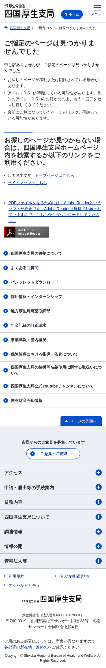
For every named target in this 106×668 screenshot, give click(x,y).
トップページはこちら (54, 175)
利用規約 (16, 576)
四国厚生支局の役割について (36, 253)
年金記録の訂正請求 (28, 325)
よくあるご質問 (24, 268)
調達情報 (53, 531)
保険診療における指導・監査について (44, 354)
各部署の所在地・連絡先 (26, 647)
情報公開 (53, 546)
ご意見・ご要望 (53, 453)
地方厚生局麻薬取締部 (30, 311)
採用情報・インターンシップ (36, 296)
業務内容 (53, 502)
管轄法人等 (53, 561)
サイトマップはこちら (27, 182)
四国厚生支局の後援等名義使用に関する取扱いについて (56, 370)
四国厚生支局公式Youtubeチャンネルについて (52, 386)
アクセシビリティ (24, 585)
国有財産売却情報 (26, 400)
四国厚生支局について (53, 517)
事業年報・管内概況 (28, 340)
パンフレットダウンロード (34, 282)
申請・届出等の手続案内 (53, 487)
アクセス (53, 472)
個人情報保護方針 (75, 576)
